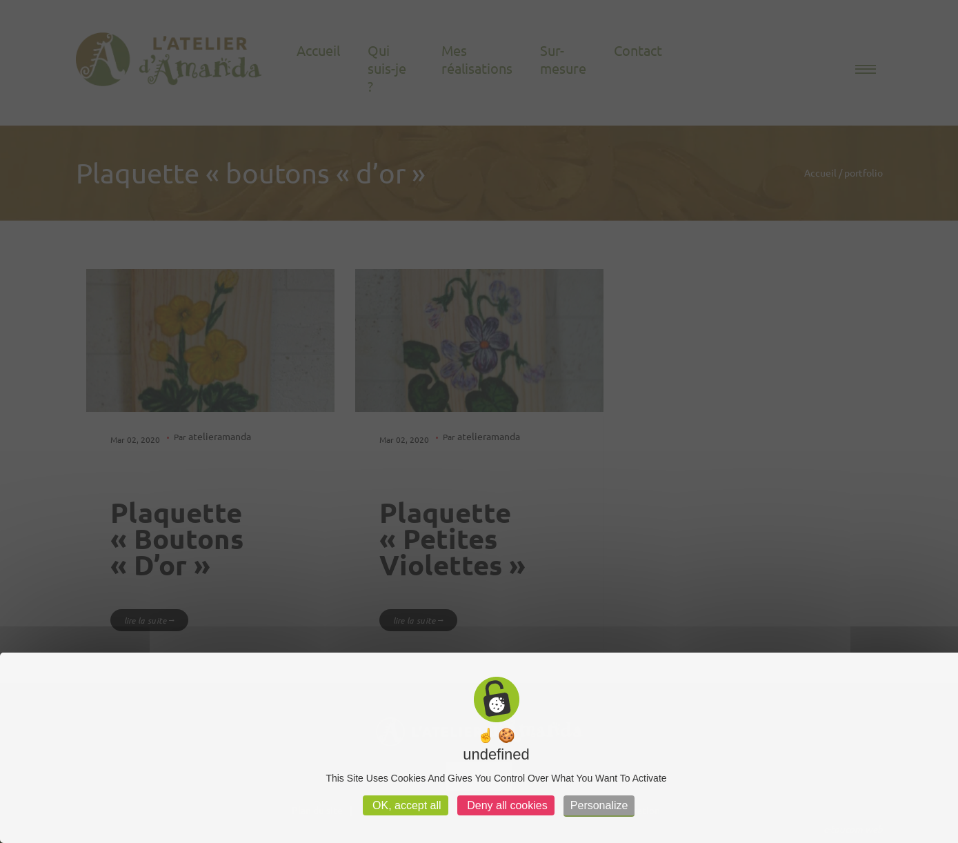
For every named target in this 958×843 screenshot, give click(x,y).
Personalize (599, 805)
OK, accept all (405, 805)
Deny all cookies (506, 805)
